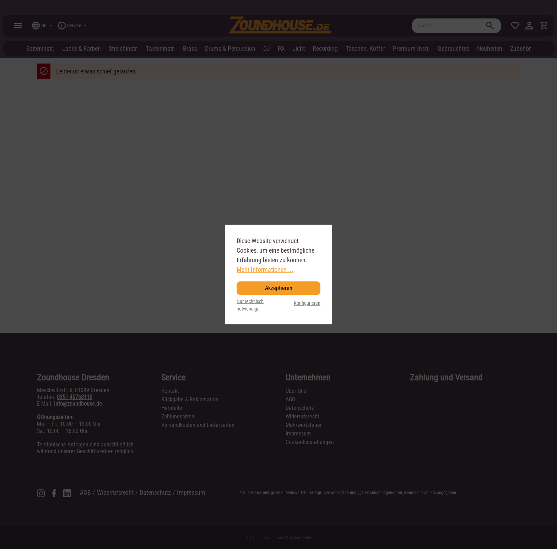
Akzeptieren (278, 288)
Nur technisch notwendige (250, 305)
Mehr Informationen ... (265, 269)
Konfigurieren (307, 303)
